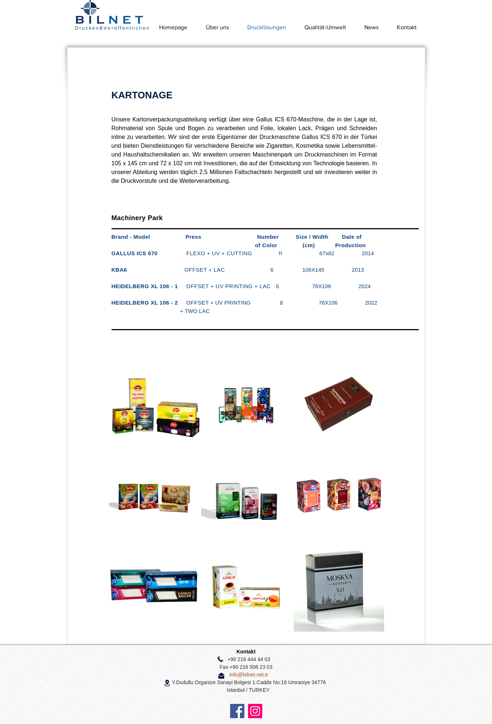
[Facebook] (237, 711)
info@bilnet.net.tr (248, 675)
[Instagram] (255, 711)
